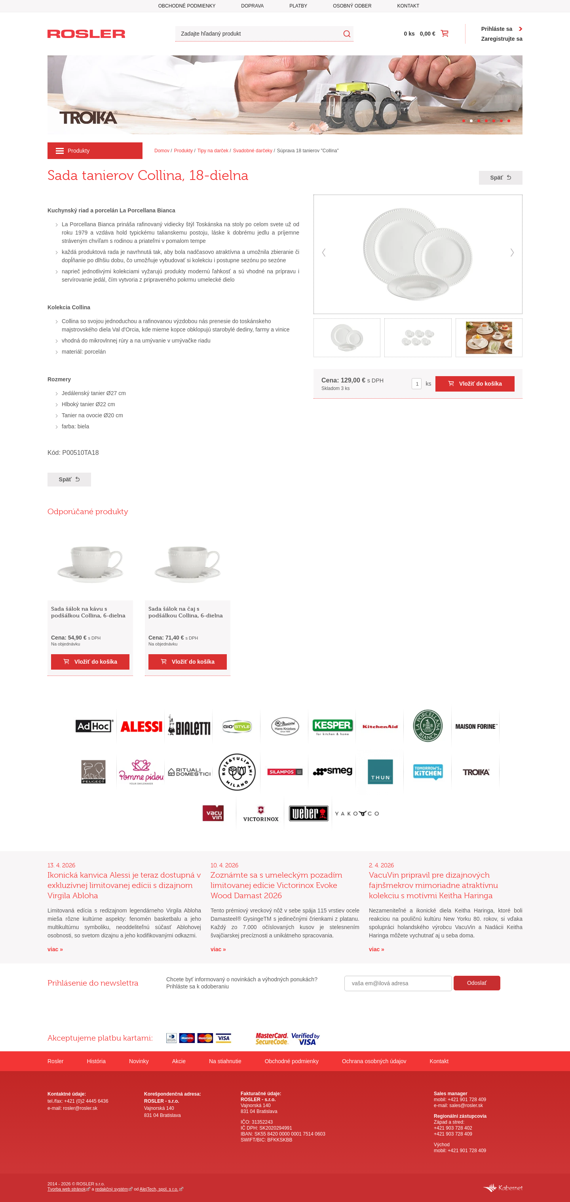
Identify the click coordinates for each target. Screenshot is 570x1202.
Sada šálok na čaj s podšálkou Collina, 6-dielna (185, 612)
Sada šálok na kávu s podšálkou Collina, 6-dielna (88, 612)
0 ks (409, 33)
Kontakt (408, 6)
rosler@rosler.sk (80, 1108)
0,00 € (427, 33)
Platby (298, 6)
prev (324, 252)
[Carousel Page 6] (501, 120)
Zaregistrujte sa (501, 39)
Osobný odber (352, 6)
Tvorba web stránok (67, 1189)
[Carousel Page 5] (493, 120)
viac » (55, 949)
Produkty (72, 151)
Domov (161, 150)
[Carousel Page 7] (508, 120)
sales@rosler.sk (466, 1105)
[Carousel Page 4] (486, 120)
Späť (496, 177)
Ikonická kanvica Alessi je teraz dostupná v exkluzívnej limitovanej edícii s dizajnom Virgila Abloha (124, 885)
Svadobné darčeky (252, 150)
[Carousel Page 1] (463, 120)
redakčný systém (111, 1189)
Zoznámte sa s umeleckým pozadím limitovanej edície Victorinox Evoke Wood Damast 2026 (276, 885)
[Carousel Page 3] (478, 120)
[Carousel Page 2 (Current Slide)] (471, 120)
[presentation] (404, 1008)
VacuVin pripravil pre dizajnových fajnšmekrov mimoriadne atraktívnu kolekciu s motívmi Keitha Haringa (433, 885)
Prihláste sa (497, 29)
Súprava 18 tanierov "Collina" (308, 150)
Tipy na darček (213, 150)
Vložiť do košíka (480, 383)
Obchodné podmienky (187, 6)
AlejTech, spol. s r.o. (159, 1189)
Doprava (252, 6)
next (512, 252)
